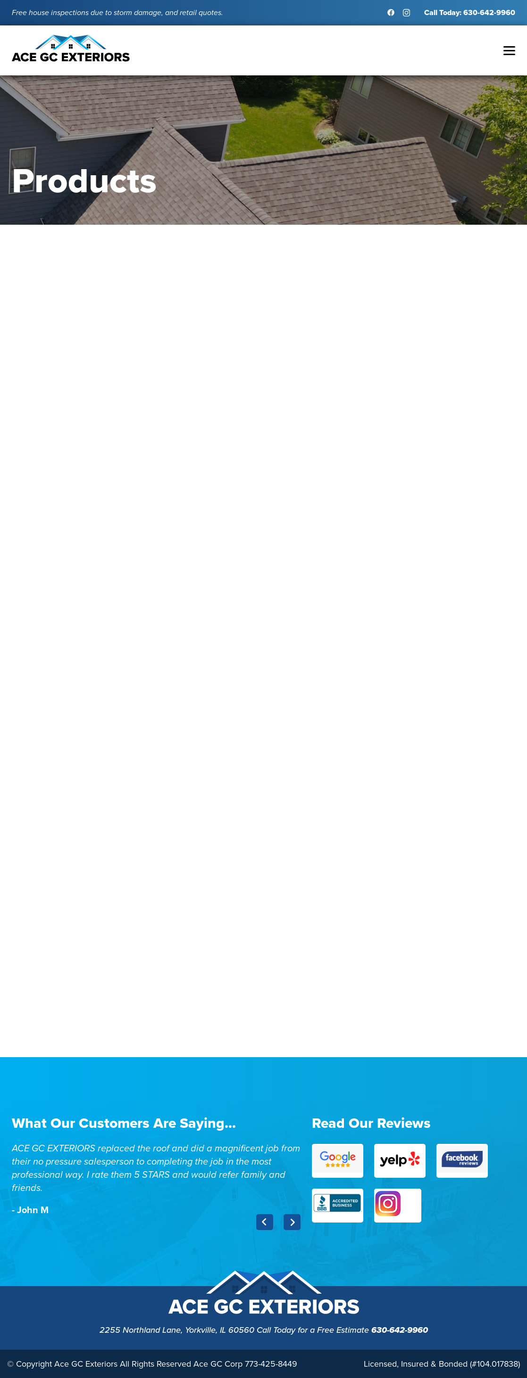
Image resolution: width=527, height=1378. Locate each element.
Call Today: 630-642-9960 (469, 12)
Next (292, 1222)
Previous (264, 1222)
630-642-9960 (399, 1330)
